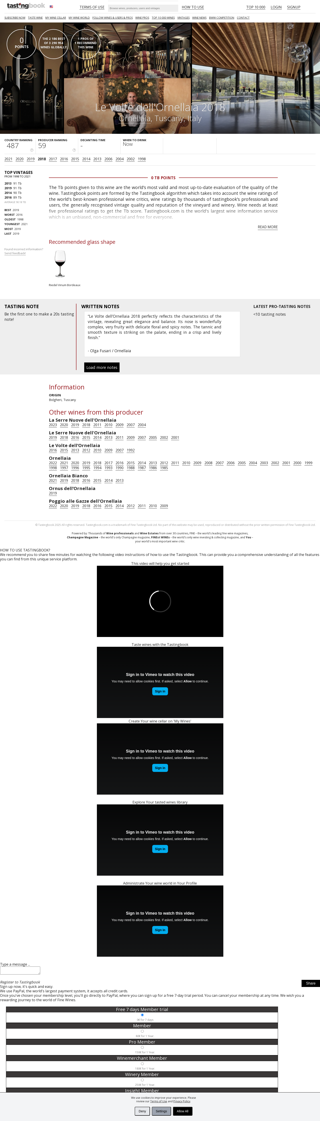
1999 (308, 462)
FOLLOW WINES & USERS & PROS (112, 18)
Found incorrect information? (24, 251)
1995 (86, 467)
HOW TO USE (193, 7)
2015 (75, 159)
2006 (108, 159)
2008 (208, 462)
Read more (268, 226)
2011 (97, 424)
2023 (53, 424)
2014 (86, 159)
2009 (120, 424)
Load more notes (101, 367)
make (44, 314)
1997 (64, 467)
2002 (131, 159)
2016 (64, 159)
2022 (53, 462)
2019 (31, 159)
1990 (120, 467)
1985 (164, 467)
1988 (131, 467)
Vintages (183, 18)
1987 (142, 467)
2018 (42, 159)
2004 (120, 159)
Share (311, 985)
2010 (108, 424)
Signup (293, 7)
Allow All (182, 1111)
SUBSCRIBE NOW (14, 18)
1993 (108, 467)
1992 (131, 450)
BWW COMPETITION (221, 18)
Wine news (199, 18)
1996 (75, 467)
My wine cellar (55, 18)
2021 (8, 159)
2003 (264, 462)
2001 (175, 437)
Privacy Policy (181, 1101)
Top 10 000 (255, 7)
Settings (161, 1111)
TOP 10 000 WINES (163, 18)
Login (276, 7)
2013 (97, 159)
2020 (20, 159)
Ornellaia (135, 118)
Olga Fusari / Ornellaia (110, 350)
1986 (153, 467)
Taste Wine (35, 18)
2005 (153, 437)
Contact (243, 18)
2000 (297, 462)
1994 (97, 467)
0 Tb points (163, 177)
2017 (53, 159)
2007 (131, 424)
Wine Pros (142, 18)
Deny (142, 1111)
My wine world (79, 18)
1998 (142, 159)
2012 (86, 450)
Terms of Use (158, 1101)
